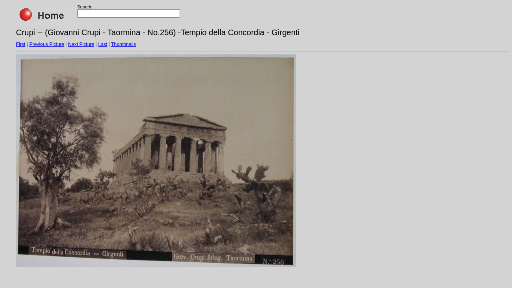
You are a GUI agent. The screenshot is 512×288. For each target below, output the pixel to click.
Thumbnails (123, 44)
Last (102, 44)
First (20, 44)
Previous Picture (46, 44)
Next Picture (81, 44)
